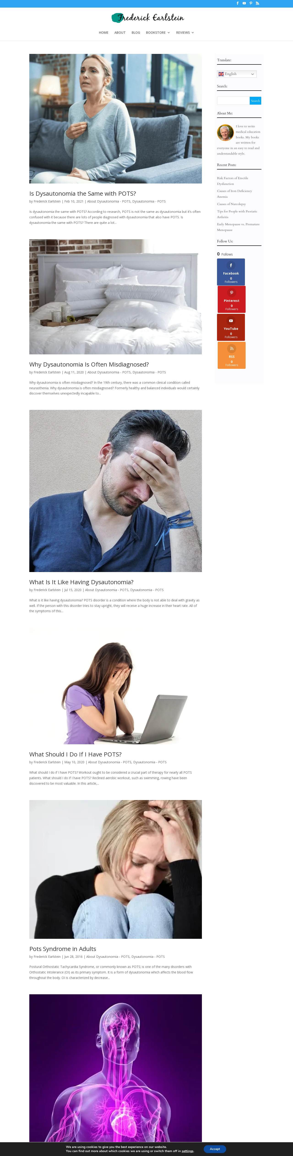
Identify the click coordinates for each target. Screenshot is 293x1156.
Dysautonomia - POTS (149, 201)
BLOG (136, 33)
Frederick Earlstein (47, 201)
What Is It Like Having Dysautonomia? (81, 582)
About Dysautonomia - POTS (108, 201)
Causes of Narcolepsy (231, 204)
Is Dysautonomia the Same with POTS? (82, 193)
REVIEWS (183, 33)
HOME (104, 33)
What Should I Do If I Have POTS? (75, 754)
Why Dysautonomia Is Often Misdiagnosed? (89, 364)
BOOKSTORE (156, 33)
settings (187, 1151)
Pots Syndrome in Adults (62, 949)
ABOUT (120, 33)
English (227, 74)
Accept (215, 1149)
